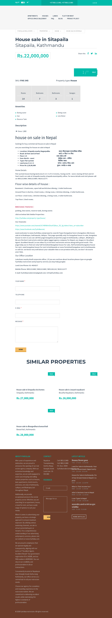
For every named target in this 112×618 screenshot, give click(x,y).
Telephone (19, 295)
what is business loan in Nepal (83, 492)
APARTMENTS (33, 16)
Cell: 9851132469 (62, 460)
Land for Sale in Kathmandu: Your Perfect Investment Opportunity (84, 467)
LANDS (55, 16)
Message (18, 321)
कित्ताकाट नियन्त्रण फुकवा (80, 460)
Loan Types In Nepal (79, 498)
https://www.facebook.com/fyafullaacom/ (30, 229)
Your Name (19, 281)
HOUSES (45, 16)
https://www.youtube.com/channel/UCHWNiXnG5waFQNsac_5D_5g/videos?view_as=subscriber (49, 225)
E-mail (17, 308)
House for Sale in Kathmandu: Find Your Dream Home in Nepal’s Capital (84, 478)
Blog (60, 18)
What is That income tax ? (81, 486)
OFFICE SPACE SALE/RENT (37, 18)
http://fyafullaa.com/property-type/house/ (30, 218)
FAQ (52, 18)
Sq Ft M (22, 2)
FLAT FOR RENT (68, 16)
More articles (79, 517)
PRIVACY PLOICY (73, 18)
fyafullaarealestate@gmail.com (62, 469)
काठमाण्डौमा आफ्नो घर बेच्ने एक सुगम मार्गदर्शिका (83, 505)
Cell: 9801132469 (62, 463)
